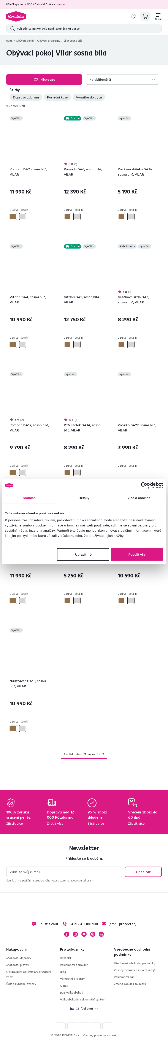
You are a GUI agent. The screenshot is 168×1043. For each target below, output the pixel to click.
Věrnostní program (72, 979)
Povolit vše (137, 554)
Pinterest (92, 934)
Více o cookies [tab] (138, 498)
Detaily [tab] (84, 498)
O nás (64, 986)
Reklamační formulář (74, 965)
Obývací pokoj (25, 40)
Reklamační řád (124, 977)
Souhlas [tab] (29, 498)
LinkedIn (101, 934)
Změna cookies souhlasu (130, 984)
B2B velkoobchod (71, 992)
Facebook (66, 934)
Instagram (75, 934)
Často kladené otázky (21, 984)
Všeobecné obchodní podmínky (134, 963)
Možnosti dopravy (18, 958)
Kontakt (65, 958)
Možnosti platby (17, 965)
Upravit (83, 554)
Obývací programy (48, 40)
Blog (63, 972)
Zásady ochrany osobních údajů (134, 970)
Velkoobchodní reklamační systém (82, 999)
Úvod (9, 40)
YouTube (84, 934)
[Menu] (158, 16)
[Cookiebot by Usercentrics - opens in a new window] (144, 485)
